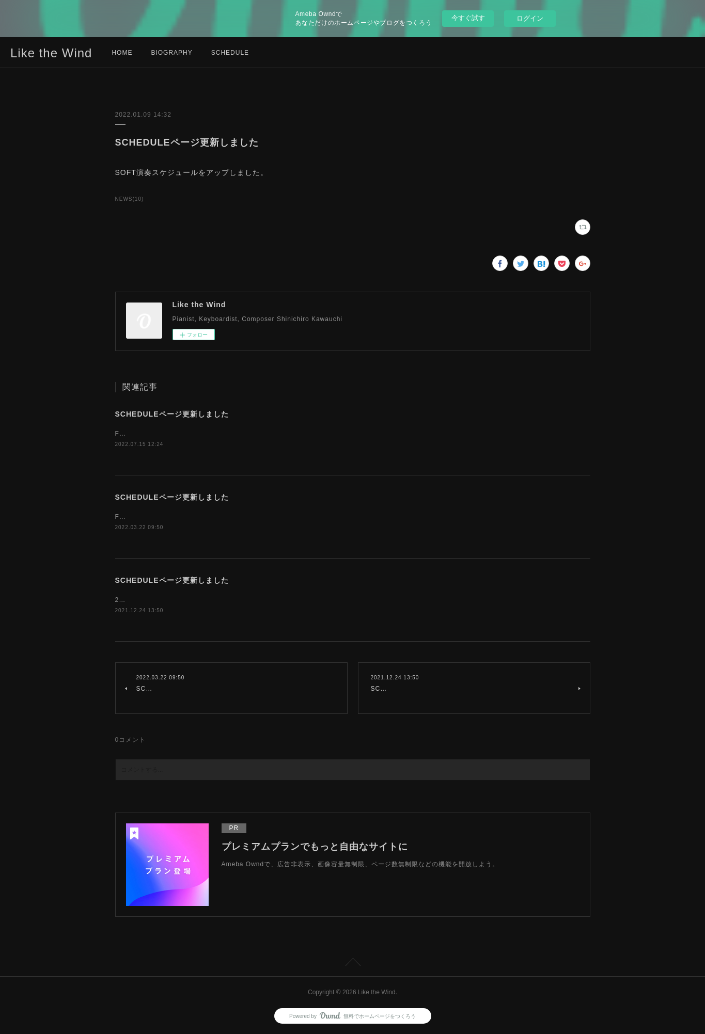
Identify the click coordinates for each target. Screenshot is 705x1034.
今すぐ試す (468, 18)
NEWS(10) (129, 199)
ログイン (529, 18)
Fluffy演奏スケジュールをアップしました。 (181, 433)
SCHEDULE (230, 52)
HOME (122, 52)
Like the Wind (51, 53)
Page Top (352, 963)
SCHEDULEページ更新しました (172, 414)
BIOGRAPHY (171, 52)
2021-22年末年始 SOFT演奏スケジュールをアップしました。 (211, 599)
